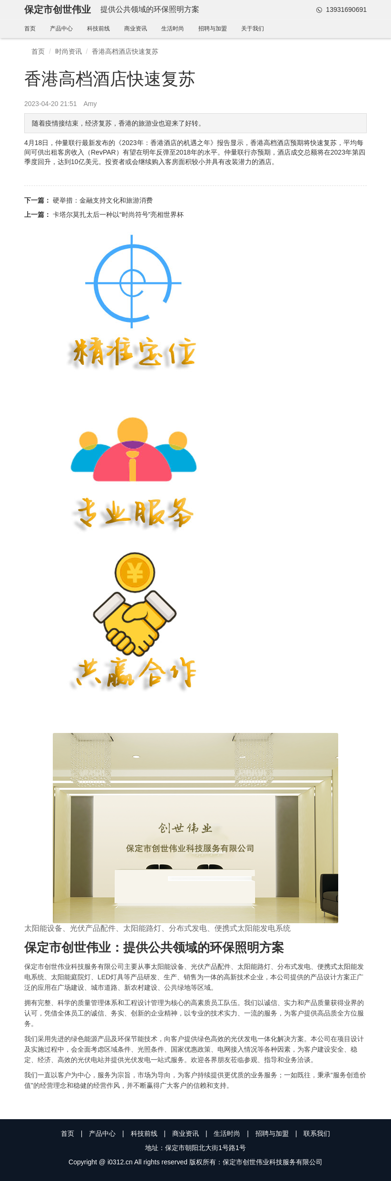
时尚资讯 (68, 51)
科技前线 (98, 28)
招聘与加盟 (212, 28)
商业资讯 (135, 28)
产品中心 (61, 28)
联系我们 (316, 1133)
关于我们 (252, 28)
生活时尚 (172, 28)
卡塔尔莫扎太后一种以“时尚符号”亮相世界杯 (118, 214)
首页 (30, 28)
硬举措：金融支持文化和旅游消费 (103, 200)
